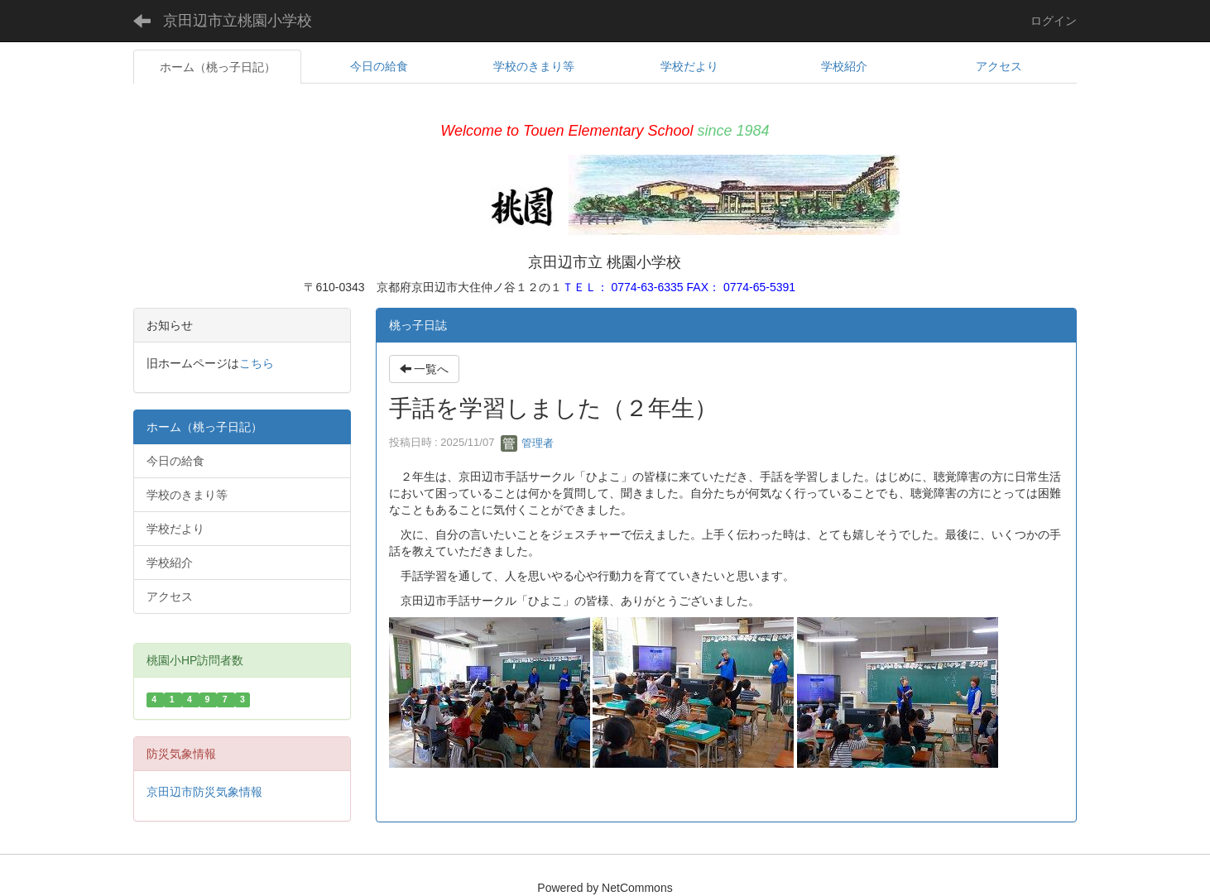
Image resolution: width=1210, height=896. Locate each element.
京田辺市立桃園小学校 (237, 20)
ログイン (1053, 20)
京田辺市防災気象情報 (204, 791)
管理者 (528, 443)
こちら (256, 363)
